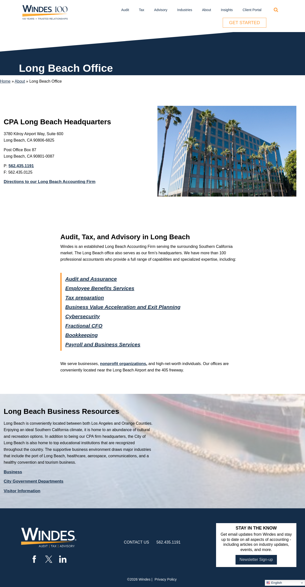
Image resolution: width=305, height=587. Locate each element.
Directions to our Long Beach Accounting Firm (49, 181)
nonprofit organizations (123, 363)
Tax (141, 10)
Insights (227, 10)
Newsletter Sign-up (256, 559)
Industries (184, 10)
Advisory (161, 10)
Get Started (244, 22)
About (206, 10)
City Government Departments (33, 481)
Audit (125, 10)
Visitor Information (22, 491)
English (274, 583)
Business (13, 472)
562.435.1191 (21, 166)
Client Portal (252, 10)
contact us (136, 542)
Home (5, 81)
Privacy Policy (165, 579)
